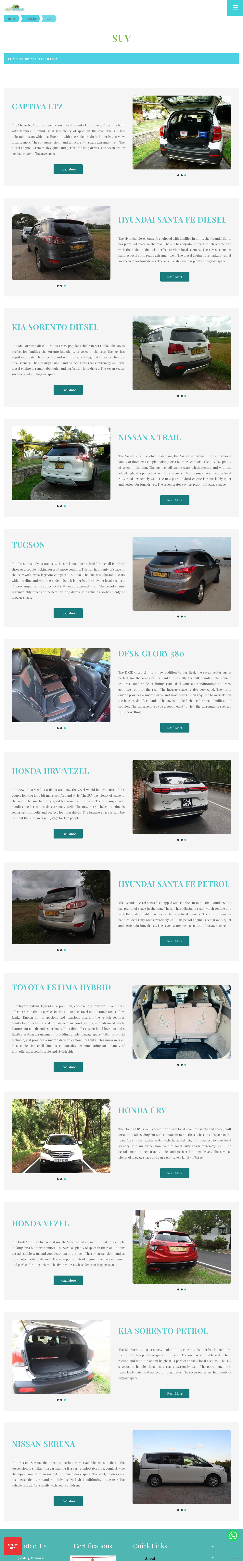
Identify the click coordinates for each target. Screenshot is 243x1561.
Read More (68, 165)
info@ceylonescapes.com (36, 1482)
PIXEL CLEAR (151, 1525)
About (150, 1447)
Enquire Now (13, 1546)
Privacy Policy (150, 1475)
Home (12, 18)
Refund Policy (150, 1466)
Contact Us (150, 1485)
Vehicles (31, 18)
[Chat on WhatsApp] (233, 1535)
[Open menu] (235, 8)
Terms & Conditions (150, 1456)
